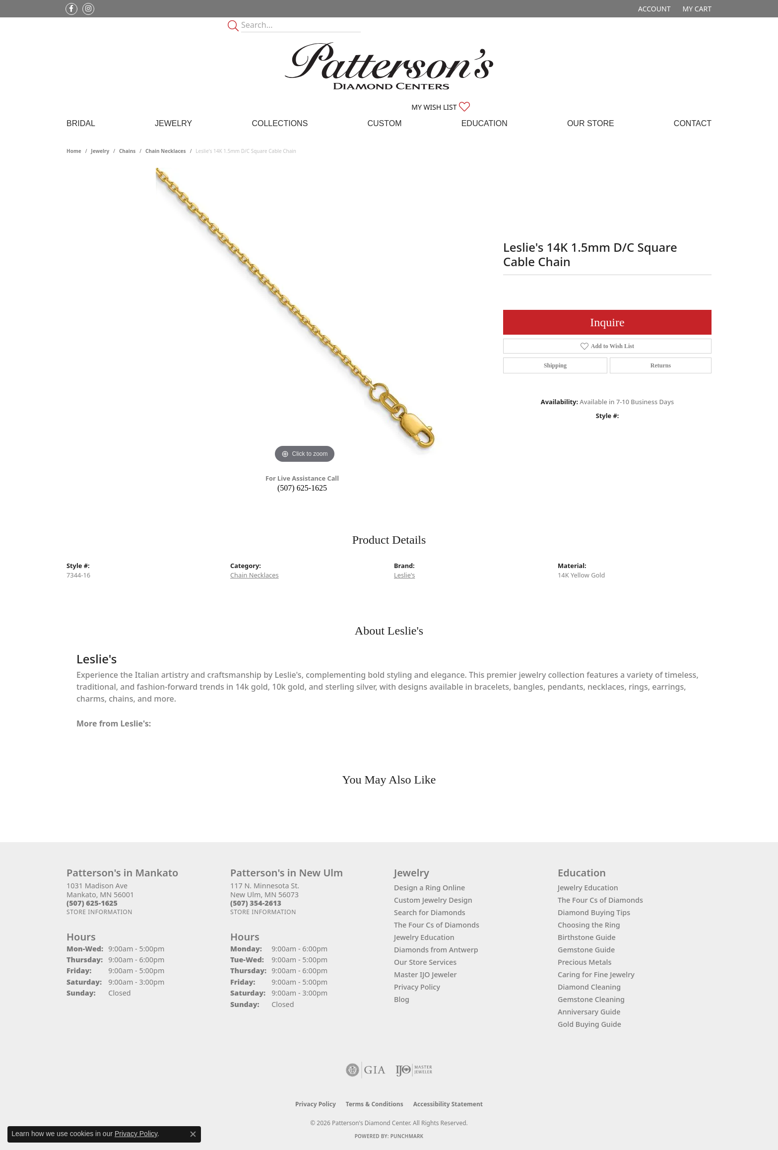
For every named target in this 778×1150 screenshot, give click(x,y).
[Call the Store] (92, 903)
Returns (660, 365)
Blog (401, 999)
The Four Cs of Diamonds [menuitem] (600, 900)
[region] (305, 317)
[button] (653, 8)
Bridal (80, 123)
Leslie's (404, 575)
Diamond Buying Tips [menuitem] (594, 912)
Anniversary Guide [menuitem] (589, 1011)
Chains (127, 150)
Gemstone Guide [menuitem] (586, 949)
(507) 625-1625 (302, 488)
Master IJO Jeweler (425, 974)
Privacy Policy (417, 987)
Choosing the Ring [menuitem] (589, 925)
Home (73, 150)
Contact (693, 123)
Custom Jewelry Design (433, 900)
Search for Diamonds (429, 912)
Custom (384, 123)
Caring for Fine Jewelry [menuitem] (596, 974)
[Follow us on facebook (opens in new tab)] (71, 9)
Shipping (555, 365)
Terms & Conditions (374, 1104)
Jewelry (173, 123)
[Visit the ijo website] (414, 1070)
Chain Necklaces (165, 150)
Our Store (590, 123)
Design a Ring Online (429, 887)
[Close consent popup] (193, 1134)
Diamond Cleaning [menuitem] (589, 987)
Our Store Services (425, 962)
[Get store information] (99, 912)
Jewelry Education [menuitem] (588, 887)
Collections (280, 123)
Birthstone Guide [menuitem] (587, 937)
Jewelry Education (424, 937)
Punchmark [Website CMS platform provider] (407, 1136)
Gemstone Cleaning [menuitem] (591, 999)
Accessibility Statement (448, 1104)
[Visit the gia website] (366, 1070)
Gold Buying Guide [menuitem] (589, 1024)
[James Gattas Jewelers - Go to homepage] (389, 65)
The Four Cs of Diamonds (436, 925)
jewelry (100, 150)
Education (484, 123)
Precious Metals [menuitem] (584, 962)
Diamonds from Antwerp (436, 949)
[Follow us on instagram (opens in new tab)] (88, 9)
